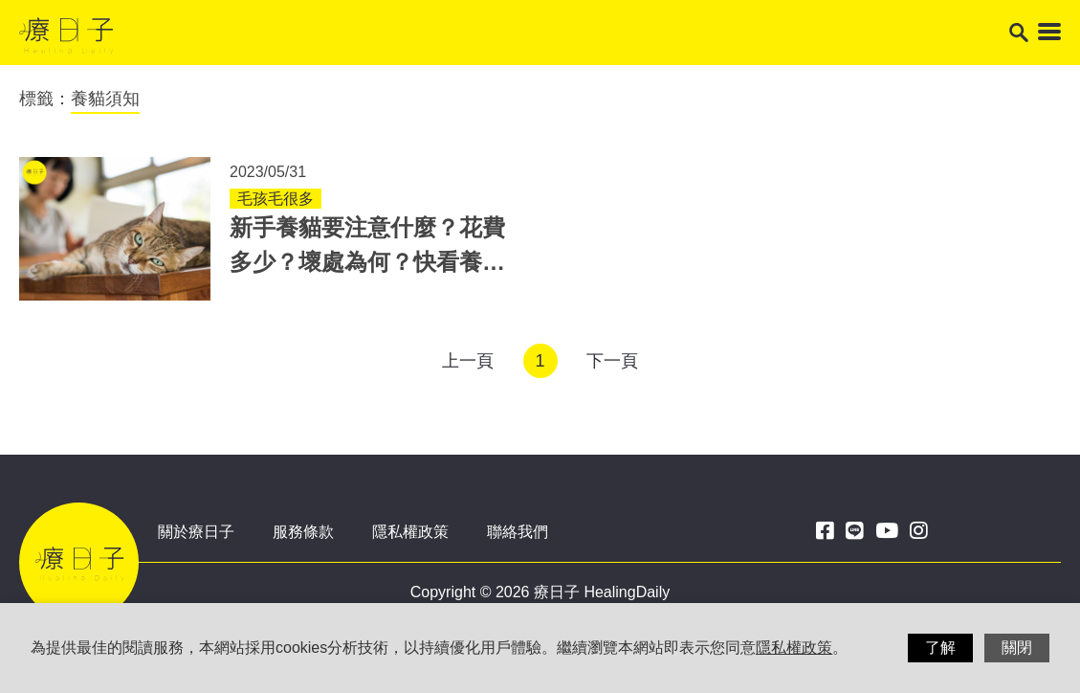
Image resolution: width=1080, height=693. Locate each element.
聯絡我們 (517, 532)
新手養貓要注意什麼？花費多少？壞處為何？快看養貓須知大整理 (367, 261)
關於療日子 (196, 532)
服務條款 (303, 532)
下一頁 (612, 360)
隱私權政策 (410, 532)
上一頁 (468, 360)
